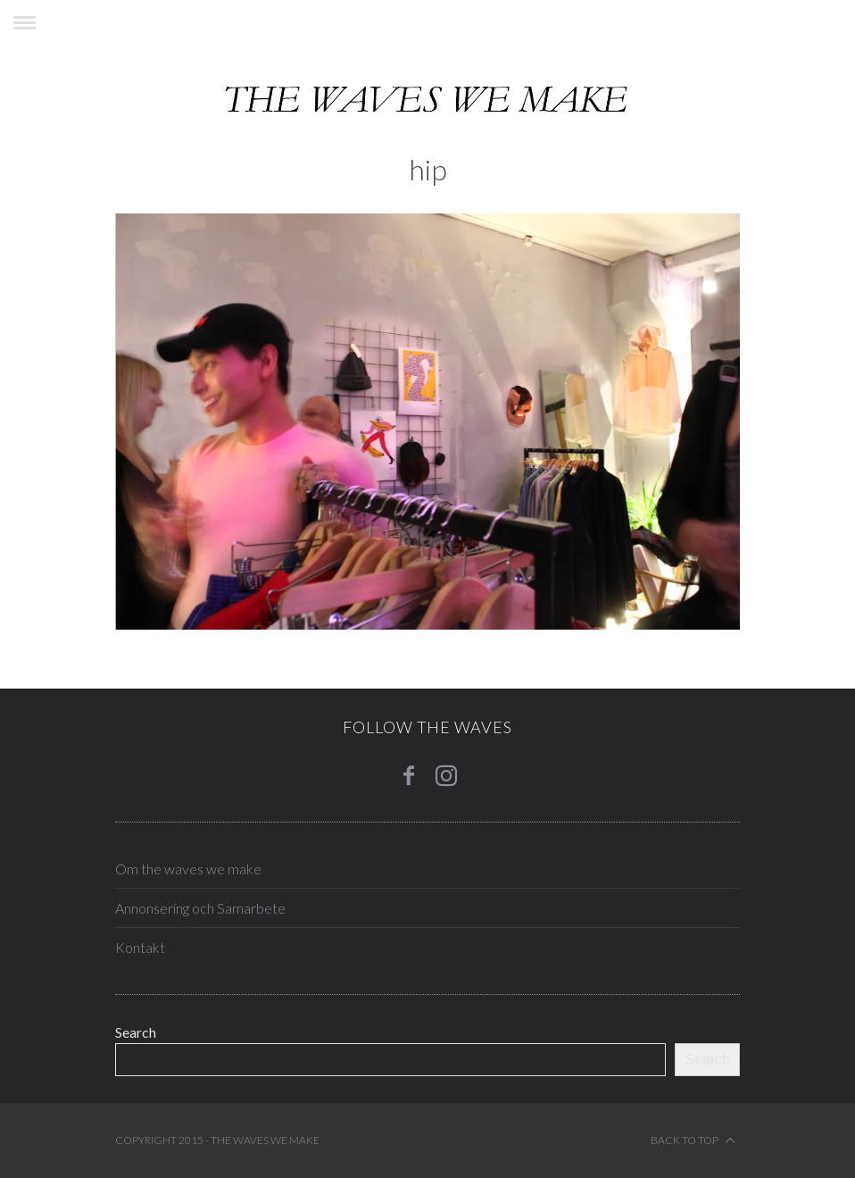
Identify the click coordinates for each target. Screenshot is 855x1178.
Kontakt (140, 947)
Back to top (693, 1140)
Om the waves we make (188, 868)
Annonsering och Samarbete (200, 907)
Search (135, 1031)
